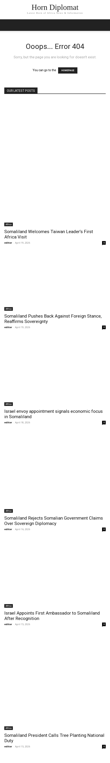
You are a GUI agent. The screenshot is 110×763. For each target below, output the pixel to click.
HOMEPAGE (67, 70)
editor (8, 242)
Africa (9, 224)
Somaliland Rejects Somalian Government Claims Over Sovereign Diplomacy (53, 521)
